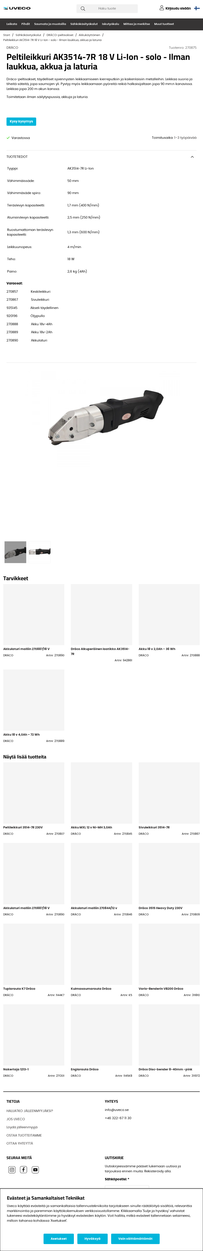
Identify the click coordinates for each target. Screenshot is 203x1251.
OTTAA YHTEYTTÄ (19, 1143)
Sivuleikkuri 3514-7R (154, 827)
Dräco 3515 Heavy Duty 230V (160, 908)
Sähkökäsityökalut (84, 24)
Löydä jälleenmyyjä (21, 1127)
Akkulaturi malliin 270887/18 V (26, 649)
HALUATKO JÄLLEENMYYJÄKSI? (29, 1111)
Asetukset (59, 1238)
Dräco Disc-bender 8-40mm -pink (165, 1069)
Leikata (11, 24)
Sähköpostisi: (117, 1179)
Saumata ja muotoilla (50, 24)
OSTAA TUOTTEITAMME (24, 1135)
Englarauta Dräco (85, 1069)
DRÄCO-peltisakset (60, 35)
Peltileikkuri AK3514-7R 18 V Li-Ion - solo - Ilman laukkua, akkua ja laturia (52, 40)
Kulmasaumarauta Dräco (91, 988)
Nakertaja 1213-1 (16, 1069)
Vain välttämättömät (135, 1238)
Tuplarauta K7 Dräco (19, 988)
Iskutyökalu (110, 24)
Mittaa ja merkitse (136, 24)
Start (6, 35)
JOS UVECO (15, 1119)
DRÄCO (12, 47)
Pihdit (25, 24)
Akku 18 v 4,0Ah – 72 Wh (21, 734)
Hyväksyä (92, 1238)
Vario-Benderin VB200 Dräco (161, 988)
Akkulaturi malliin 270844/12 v (94, 908)
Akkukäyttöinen (89, 35)
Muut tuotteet (164, 24)
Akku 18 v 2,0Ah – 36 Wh (157, 649)
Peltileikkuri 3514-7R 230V (23, 827)
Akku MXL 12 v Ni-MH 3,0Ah (91, 827)
